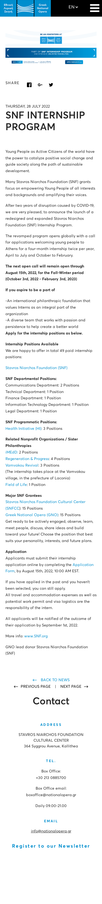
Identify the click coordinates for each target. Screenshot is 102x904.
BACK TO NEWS (55, 680)
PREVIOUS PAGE (36, 687)
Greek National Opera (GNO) (31, 515)
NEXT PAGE (70, 687)
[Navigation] (94, 5)
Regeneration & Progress (27, 459)
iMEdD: (11, 452)
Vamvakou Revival (21, 465)
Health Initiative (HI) (23, 429)
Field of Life (16, 485)
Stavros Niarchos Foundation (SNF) (36, 368)
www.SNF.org (36, 636)
